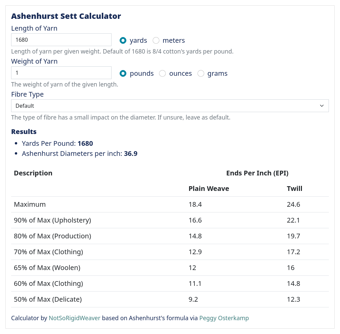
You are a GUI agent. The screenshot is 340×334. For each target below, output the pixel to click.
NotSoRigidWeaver (74, 318)
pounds (142, 73)
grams (218, 73)
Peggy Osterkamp (224, 318)
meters (174, 40)
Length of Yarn (34, 28)
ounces (180, 73)
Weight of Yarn (34, 61)
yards (138, 40)
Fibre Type (27, 94)
